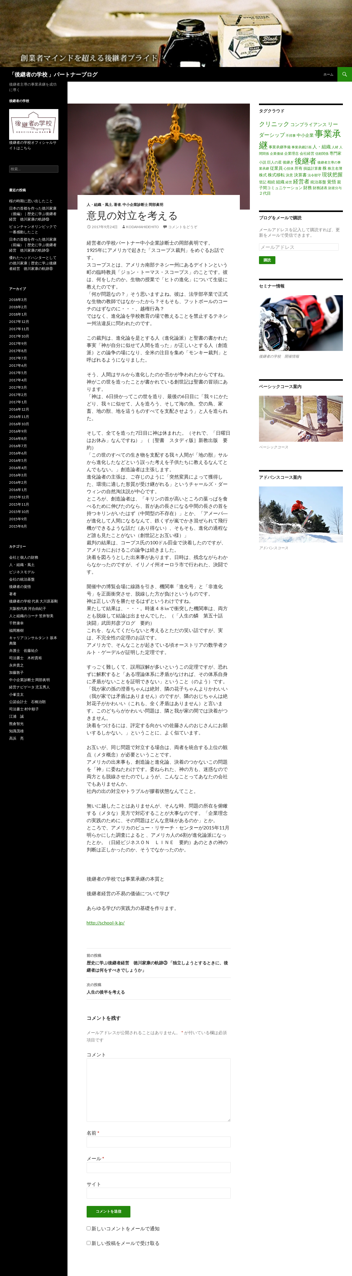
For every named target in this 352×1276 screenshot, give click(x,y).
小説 (262, 162)
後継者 (305, 160)
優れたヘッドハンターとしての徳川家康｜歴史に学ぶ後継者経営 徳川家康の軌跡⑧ (33, 263)
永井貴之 (16, 665)
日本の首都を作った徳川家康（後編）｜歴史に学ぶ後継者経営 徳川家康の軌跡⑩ (33, 213)
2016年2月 (18, 482)
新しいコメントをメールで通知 (125, 1228)
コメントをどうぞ (182, 226)
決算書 (300, 174)
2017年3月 (18, 387)
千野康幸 (16, 623)
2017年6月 (18, 365)
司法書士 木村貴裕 (25, 658)
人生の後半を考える (159, 988)
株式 (263, 174)
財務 (307, 187)
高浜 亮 (16, 738)
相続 (271, 181)
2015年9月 (18, 519)
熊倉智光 (16, 723)
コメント (96, 1054)
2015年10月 (19, 511)
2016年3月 (18, 475)
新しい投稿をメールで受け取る (125, 1243)
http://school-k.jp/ (106, 922)
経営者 (301, 181)
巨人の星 (274, 162)
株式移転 (276, 174)
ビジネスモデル (22, 572)
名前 (93, 1133)
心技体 (289, 168)
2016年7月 (18, 446)
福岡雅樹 (16, 630)
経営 (288, 182)
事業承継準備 (280, 147)
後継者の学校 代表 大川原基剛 (33, 601)
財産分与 (335, 188)
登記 (262, 182)
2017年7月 (18, 358)
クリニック (274, 123)
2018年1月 (18, 314)
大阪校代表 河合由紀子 (27, 608)
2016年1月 (18, 489)
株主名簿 (335, 168)
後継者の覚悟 (20, 586)
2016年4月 (18, 467)
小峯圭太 (16, 694)
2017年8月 (18, 350)
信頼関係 (322, 153)
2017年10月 (19, 336)
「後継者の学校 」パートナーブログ (53, 74)
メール (95, 1158)
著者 (117, 204)
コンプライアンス (308, 124)
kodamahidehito (142, 226)
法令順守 (314, 175)
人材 (335, 147)
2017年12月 (19, 321)
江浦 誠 (16, 716)
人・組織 (321, 146)
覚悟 (331, 181)
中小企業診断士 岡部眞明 (143, 204)
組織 (280, 181)
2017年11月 (19, 329)
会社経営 (307, 153)
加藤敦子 (16, 672)
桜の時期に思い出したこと (31, 201)
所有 (298, 168)
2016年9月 (18, 431)
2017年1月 (18, 402)
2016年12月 (19, 409)
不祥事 (291, 135)
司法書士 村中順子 (24, 709)
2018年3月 (18, 299)
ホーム (328, 74)
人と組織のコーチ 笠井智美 (31, 615)
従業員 (276, 168)
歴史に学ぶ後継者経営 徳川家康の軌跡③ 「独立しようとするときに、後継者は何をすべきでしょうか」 (159, 962)
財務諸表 (320, 188)
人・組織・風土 (99, 204)
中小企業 (305, 135)
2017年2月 (18, 394)
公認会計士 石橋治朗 (27, 701)
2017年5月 (18, 372)
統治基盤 (318, 181)
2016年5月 (18, 460)
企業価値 (276, 153)
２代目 (265, 193)
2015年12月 (19, 497)
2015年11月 (19, 504)
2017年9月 (18, 343)
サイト (94, 1184)
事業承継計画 (302, 147)
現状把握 (332, 174)
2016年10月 (19, 424)
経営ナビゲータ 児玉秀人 (29, 687)
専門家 (335, 153)
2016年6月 (18, 453)
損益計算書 (312, 168)
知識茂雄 (16, 731)
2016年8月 (18, 438)
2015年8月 (18, 526)
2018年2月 (18, 307)
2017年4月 (18, 380)
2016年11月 (19, 416)
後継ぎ (288, 162)
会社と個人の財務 (23, 557)
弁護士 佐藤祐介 (23, 650)
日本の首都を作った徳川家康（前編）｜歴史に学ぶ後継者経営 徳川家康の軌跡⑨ (33, 245)
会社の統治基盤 (22, 579)
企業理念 (291, 153)
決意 (289, 175)
